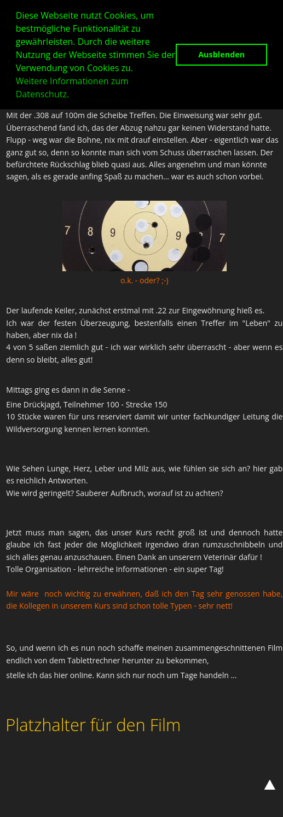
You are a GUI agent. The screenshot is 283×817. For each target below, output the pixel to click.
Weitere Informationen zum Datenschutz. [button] (72, 87)
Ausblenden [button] (221, 54)
